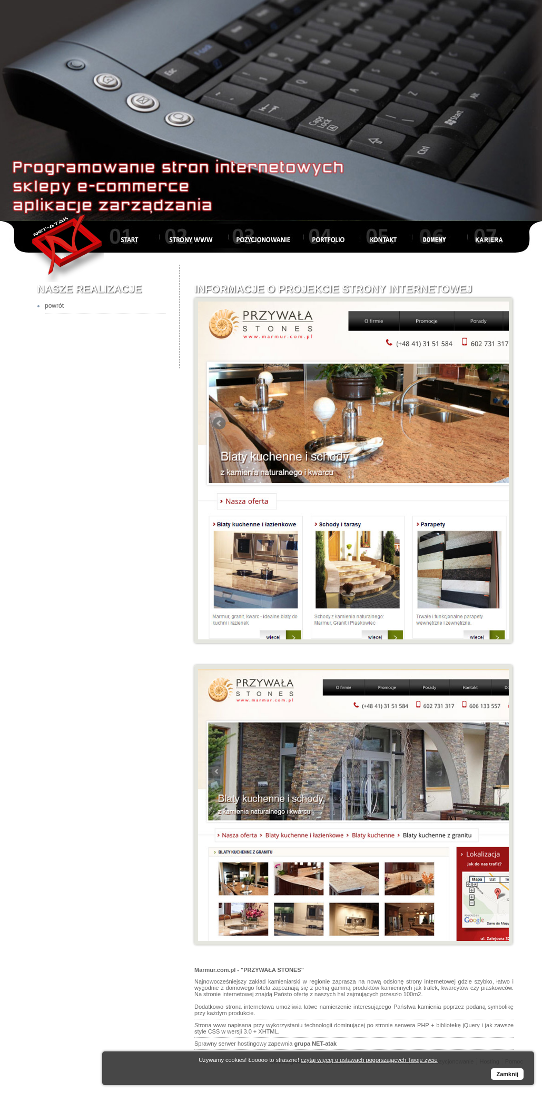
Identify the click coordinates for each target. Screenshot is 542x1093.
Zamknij (507, 1074)
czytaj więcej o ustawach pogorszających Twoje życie (369, 1060)
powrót (54, 305)
